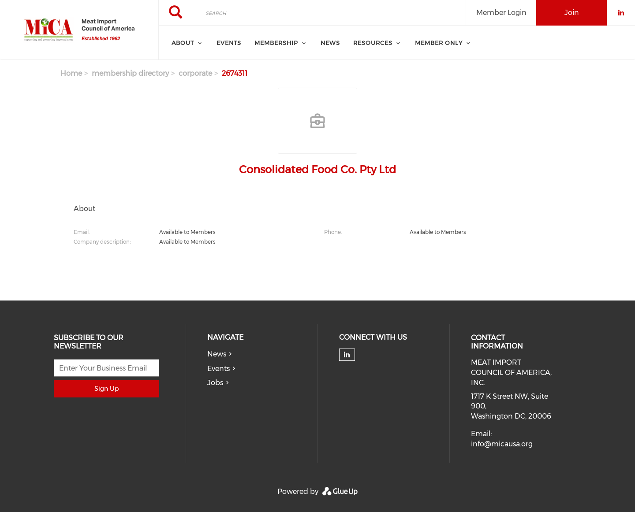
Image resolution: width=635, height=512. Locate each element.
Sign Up (106, 389)
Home (71, 73)
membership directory (130, 73)
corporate (195, 73)
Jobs (215, 382)
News (330, 42)
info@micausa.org (502, 444)
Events (229, 42)
